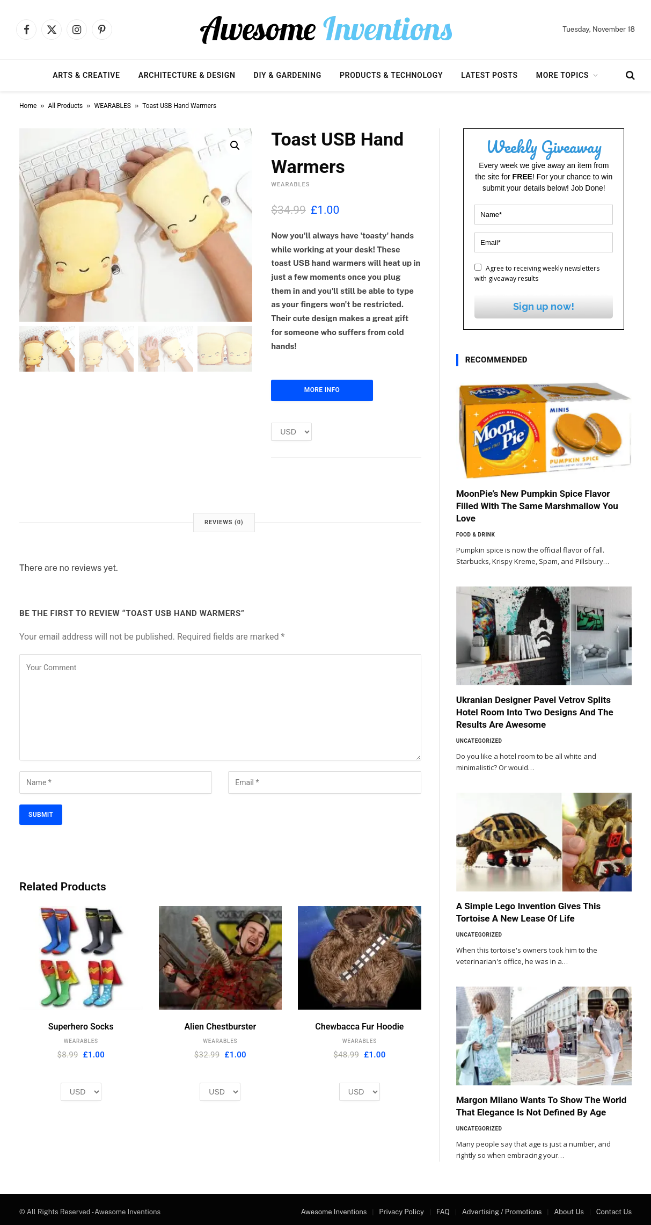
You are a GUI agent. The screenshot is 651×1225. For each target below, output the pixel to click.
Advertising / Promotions (502, 1212)
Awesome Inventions (334, 1212)
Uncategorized (479, 741)
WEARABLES (112, 106)
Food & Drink (475, 535)
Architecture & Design (187, 75)
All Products (65, 106)
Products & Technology (391, 75)
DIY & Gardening (287, 75)
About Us (569, 1212)
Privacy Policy (401, 1212)
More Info (322, 390)
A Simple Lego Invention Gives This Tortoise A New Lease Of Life (528, 912)
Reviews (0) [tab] (223, 522)
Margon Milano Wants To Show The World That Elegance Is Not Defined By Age (541, 1106)
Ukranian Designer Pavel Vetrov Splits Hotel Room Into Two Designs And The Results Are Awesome (534, 712)
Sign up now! (543, 306)
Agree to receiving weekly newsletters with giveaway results (536, 273)
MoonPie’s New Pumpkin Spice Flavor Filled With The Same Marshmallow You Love (537, 506)
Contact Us (614, 1212)
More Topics (562, 75)
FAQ (443, 1212)
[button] (235, 145)
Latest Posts (489, 75)
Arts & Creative (86, 75)
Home (27, 106)
